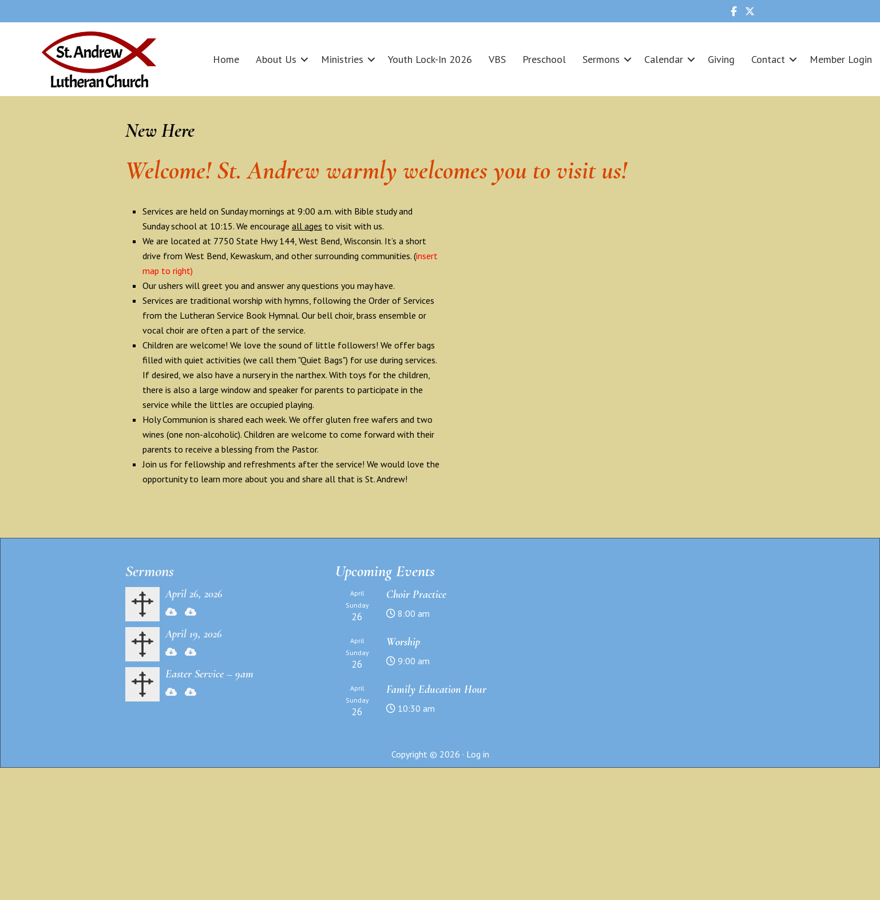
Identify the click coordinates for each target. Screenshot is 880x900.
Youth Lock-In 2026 (430, 59)
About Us (276, 59)
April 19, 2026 (193, 634)
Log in (477, 754)
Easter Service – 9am (209, 674)
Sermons (601, 59)
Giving (721, 59)
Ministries (342, 59)
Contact (768, 59)
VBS (497, 59)
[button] (304, 59)
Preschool (544, 59)
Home (226, 59)
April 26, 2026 (194, 594)
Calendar (663, 59)
